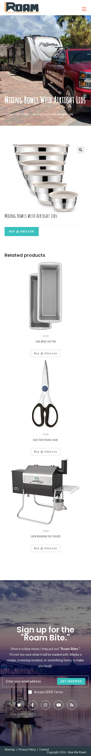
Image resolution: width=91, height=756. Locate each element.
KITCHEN (22, 114)
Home (9, 114)
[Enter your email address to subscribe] (45, 681)
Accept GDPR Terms (45, 692)
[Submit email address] (71, 681)
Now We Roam (77, 752)
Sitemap (10, 750)
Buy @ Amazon (21, 231)
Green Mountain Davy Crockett (45, 536)
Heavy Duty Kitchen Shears (45, 440)
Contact (44, 750)
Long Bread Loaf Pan (45, 341)
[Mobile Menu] (82, 7)
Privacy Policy (27, 750)
